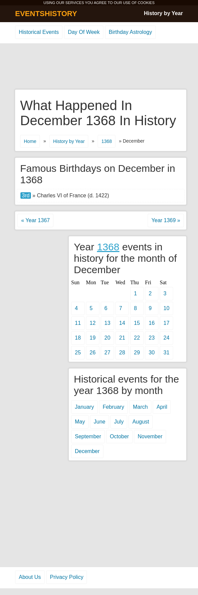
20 (107, 338)
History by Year (163, 13)
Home (30, 141)
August (140, 422)
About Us (30, 577)
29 (137, 352)
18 (78, 338)
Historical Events (39, 32)
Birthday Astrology (130, 32)
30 (152, 352)
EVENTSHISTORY (46, 13)
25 (78, 352)
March (140, 407)
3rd (26, 195)
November (150, 436)
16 (152, 323)
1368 (106, 141)
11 (78, 323)
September (88, 436)
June (99, 422)
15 (137, 323)
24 (166, 338)
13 (107, 323)
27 (107, 352)
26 (93, 352)
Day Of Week (84, 32)
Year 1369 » (165, 220)
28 (122, 352)
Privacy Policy (67, 577)
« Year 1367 (35, 220)
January (84, 407)
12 (93, 323)
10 (166, 308)
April (161, 407)
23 (152, 338)
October (119, 436)
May (80, 422)
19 (93, 338)
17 (166, 323)
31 (166, 352)
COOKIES (146, 3)
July (118, 422)
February (113, 407)
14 (122, 323)
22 (137, 338)
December (87, 451)
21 (122, 338)
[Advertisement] (99, 67)
